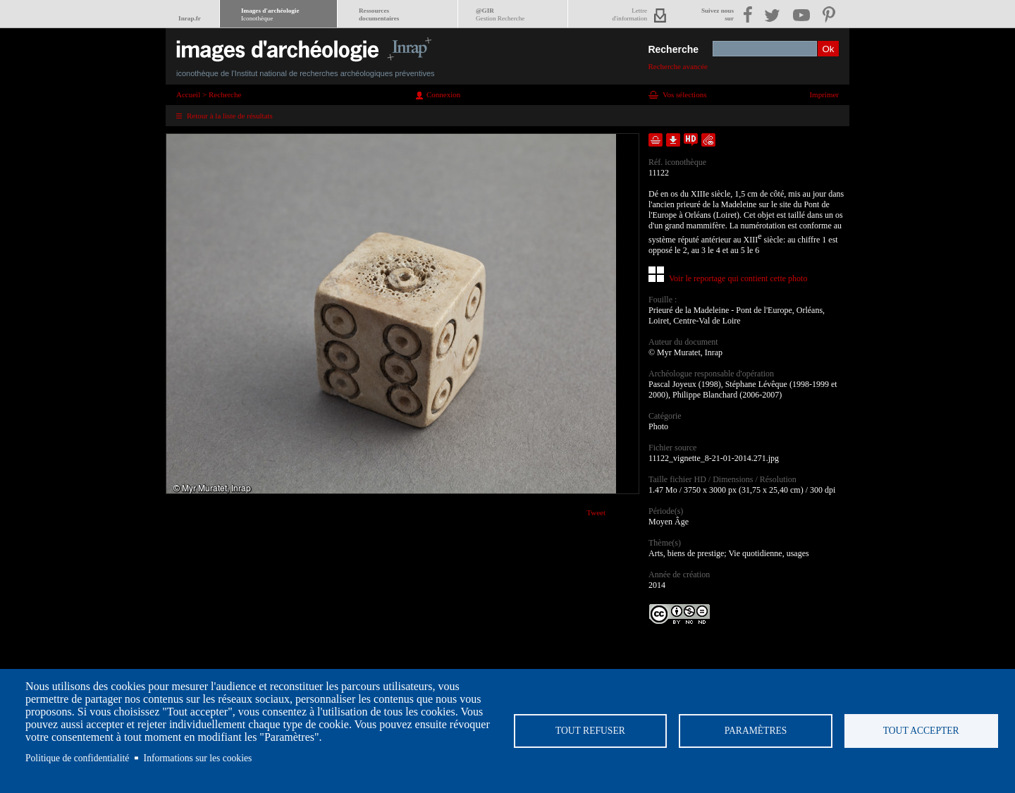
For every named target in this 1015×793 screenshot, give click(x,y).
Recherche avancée (678, 66)
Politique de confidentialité (77, 758)
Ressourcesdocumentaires (379, 14)
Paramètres (756, 730)
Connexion (443, 94)
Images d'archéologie (270, 14)
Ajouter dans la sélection (655, 140)
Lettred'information (630, 14)
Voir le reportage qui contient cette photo (738, 278)
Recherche (673, 49)
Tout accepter (921, 730)
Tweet (595, 512)
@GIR (500, 14)
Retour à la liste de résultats (230, 115)
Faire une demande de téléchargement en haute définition (691, 140)
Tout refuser (590, 730)
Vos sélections (684, 94)
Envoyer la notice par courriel (708, 140)
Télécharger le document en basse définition (673, 140)
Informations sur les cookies (198, 758)
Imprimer (824, 94)
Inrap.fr (189, 18)
